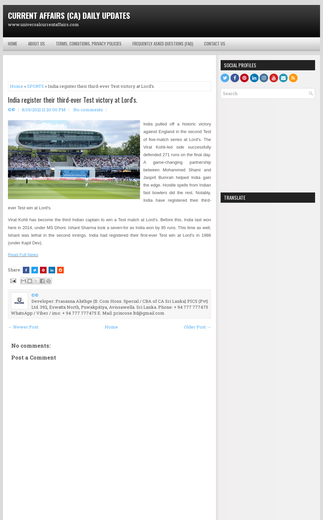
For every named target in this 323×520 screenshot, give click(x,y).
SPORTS (35, 86)
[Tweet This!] (34, 270)
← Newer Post (23, 327)
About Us (36, 43)
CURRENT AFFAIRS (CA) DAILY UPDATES (69, 15)
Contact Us (214, 43)
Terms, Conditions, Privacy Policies (89, 43)
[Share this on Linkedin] (52, 270)
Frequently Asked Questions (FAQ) (162, 43)
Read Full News (23, 254)
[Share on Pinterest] (43, 270)
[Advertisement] (238, 21)
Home (16, 86)
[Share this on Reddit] (60, 270)
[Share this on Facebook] (26, 270)
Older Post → (197, 327)
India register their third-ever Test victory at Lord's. (72, 99)
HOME (12, 43)
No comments (88, 110)
